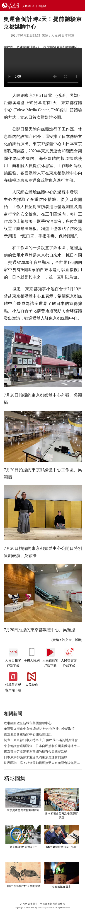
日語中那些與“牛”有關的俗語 (23, 886)
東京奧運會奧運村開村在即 (23, 810)
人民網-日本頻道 (63, 35)
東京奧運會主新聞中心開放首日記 (27, 734)
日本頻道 (41, 6)
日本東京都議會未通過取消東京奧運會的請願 (35, 757)
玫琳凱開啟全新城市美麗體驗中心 (27, 723)
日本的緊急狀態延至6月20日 (61, 847)
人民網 (26, 6)
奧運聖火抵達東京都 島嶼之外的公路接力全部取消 (39, 729)
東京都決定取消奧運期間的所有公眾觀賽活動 (35, 751)
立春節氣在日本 (61, 886)
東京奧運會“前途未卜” (23, 847)
